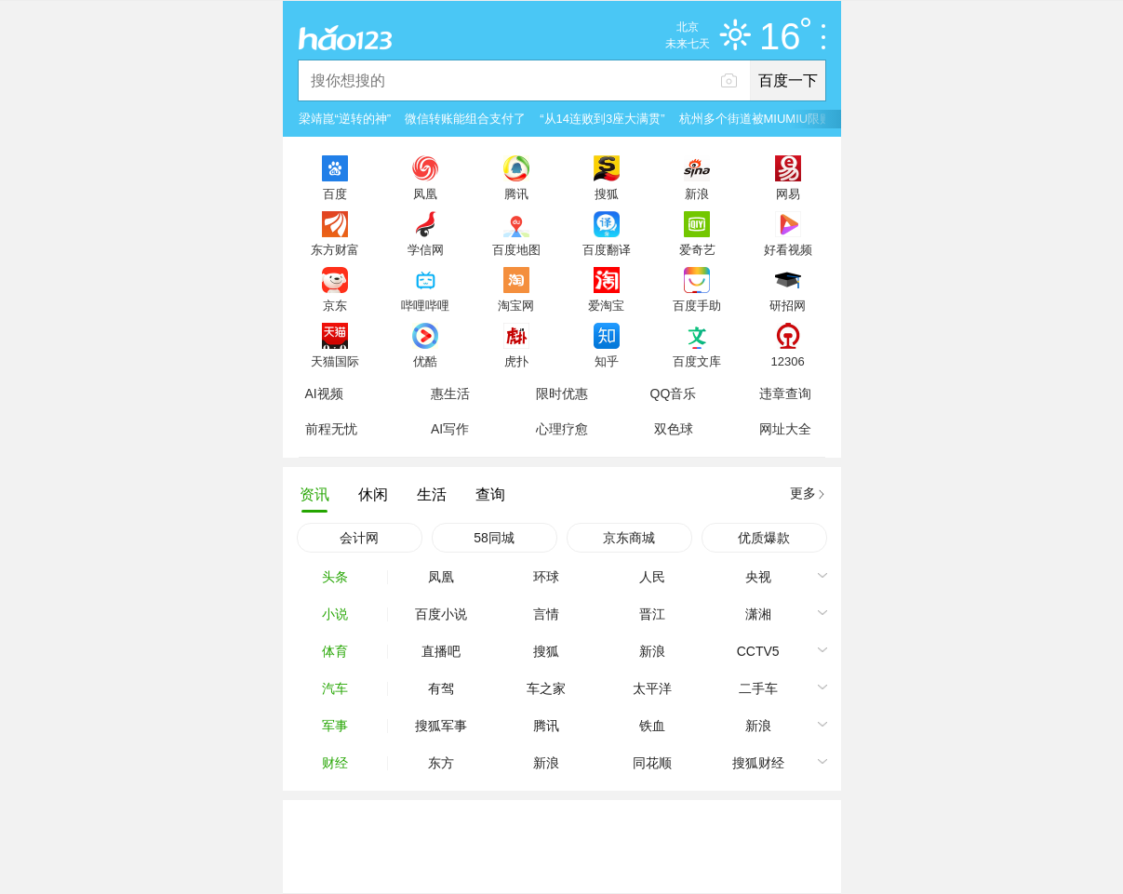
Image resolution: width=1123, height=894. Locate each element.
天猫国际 (335, 360)
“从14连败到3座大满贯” (602, 119)
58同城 (494, 537)
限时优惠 (562, 393)
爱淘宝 (606, 305)
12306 (787, 360)
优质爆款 (764, 537)
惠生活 (450, 393)
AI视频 (324, 393)
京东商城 (629, 537)
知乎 (607, 360)
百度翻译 (606, 249)
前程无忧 (331, 428)
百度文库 (697, 360)
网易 (788, 193)
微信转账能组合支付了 (465, 119)
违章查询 (785, 393)
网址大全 (785, 428)
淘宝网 (516, 305)
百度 (335, 193)
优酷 (425, 360)
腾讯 (516, 193)
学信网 (426, 249)
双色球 (673, 428)
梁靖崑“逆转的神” (345, 119)
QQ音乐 (673, 393)
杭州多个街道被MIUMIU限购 (756, 119)
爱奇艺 (697, 249)
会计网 (359, 537)
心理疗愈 (562, 428)
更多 (803, 493)
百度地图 (516, 249)
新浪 (697, 193)
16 (784, 37)
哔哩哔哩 (425, 305)
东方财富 (335, 249)
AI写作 (450, 428)
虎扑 (516, 360)
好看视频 (788, 249)
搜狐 (607, 193)
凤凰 (425, 193)
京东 (335, 305)
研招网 (787, 305)
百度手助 (697, 305)
